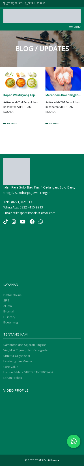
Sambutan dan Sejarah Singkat (24, 345)
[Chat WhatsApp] (73, 441)
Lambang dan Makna (17, 361)
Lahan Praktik (12, 378)
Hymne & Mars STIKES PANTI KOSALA (28, 372)
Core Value (10, 367)
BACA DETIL (12, 123)
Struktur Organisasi (16, 356)
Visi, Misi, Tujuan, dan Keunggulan (26, 350)
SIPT (6, 300)
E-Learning (10, 322)
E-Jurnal (8, 311)
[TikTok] (5, 222)
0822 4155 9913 (36, 3)
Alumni (8, 306)
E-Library (9, 317)
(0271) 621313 (13, 3)
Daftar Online (12, 295)
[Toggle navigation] (70, 26)
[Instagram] (14, 222)
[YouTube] (23, 222)
